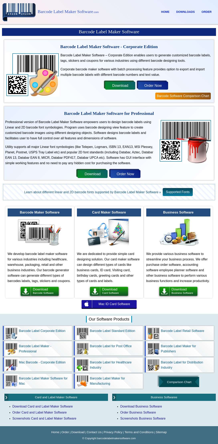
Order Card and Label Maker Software (39, 412)
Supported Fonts (178, 192)
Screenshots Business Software (143, 418)
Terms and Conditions (138, 432)
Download (120, 86)
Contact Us (94, 432)
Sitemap (161, 432)
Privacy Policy (113, 432)
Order (207, 11)
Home (165, 11)
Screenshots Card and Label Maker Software (44, 418)
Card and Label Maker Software (56, 397)
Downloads (185, 11)
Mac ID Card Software (114, 304)
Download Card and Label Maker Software (42, 406)
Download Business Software (141, 406)
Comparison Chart (179, 382)
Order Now (153, 86)
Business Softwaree (164, 397)
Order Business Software (138, 412)
